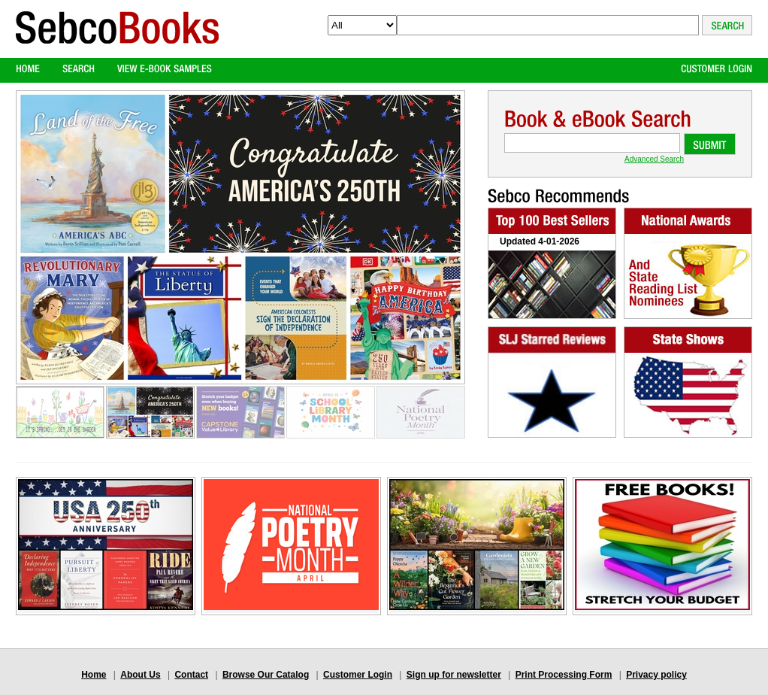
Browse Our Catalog (265, 674)
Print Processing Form (564, 674)
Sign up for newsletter (454, 674)
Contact (191, 674)
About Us (140, 674)
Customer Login (357, 674)
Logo (117, 40)
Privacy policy (656, 674)
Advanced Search (654, 159)
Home (93, 674)
